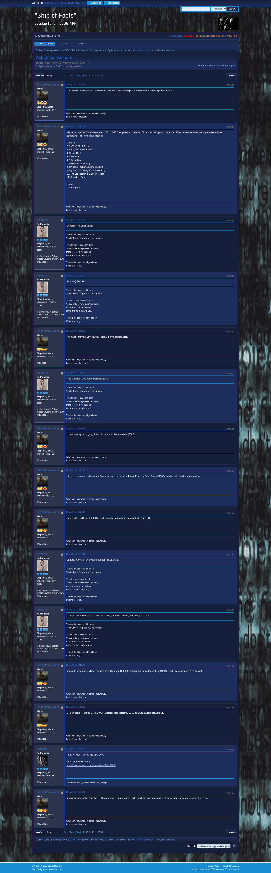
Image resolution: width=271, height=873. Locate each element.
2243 (71, 75)
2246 (91, 75)
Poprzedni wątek (206, 65)
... (61, 75)
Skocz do (191, 846)
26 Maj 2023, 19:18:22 (75, 749)
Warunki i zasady (221, 866)
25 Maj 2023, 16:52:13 (75, 373)
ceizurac (42, 219)
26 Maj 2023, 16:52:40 (75, 707)
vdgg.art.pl (189, 36)
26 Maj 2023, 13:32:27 (75, 665)
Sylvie (150, 50)
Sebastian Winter (48, 84)
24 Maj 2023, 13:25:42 (75, 84)
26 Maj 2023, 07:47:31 (75, 554)
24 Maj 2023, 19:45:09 (75, 126)
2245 (85, 75)
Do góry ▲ (234, 866)
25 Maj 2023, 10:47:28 (75, 220)
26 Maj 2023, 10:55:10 (75, 609)
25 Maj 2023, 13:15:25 (75, 331)
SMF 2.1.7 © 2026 (39, 866)
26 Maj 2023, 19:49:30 (75, 792)
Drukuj (232, 75)
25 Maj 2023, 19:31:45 (75, 470)
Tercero (42, 748)
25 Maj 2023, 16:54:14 (75, 428)
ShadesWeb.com (55, 869)
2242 (64, 75)
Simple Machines (55, 866)
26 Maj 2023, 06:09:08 (75, 512)
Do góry (39, 832)
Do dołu (39, 75)
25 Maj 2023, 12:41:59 (75, 275)
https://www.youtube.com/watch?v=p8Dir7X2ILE (91, 765)
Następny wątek (226, 65)
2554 (100, 75)
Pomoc (210, 866)
